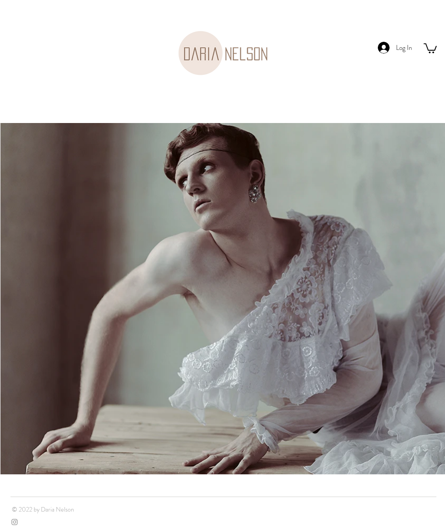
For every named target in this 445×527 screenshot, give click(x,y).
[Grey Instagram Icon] (14, 522)
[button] (430, 47)
